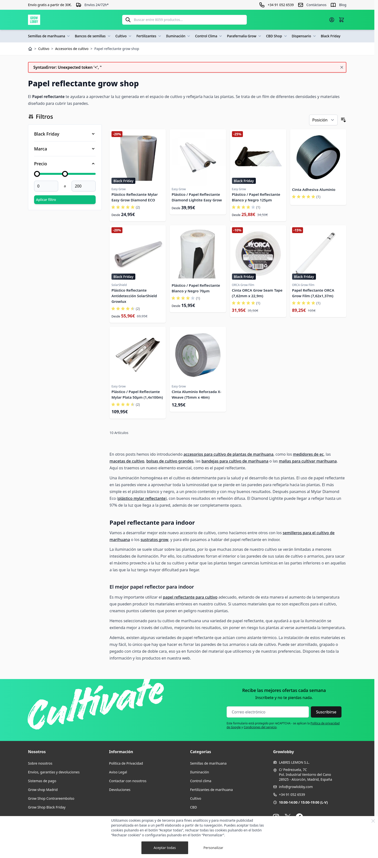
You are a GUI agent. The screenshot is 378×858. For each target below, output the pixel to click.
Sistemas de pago (42, 781)
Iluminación (178, 36)
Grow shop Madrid (43, 789)
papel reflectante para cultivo (190, 597)
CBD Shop (277, 36)
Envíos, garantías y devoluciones (54, 772)
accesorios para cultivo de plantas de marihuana (228, 454)
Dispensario (304, 36)
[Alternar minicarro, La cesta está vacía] (341, 20)
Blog (342, 4)
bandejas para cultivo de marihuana (235, 461)
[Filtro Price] (65, 163)
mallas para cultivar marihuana (308, 461)
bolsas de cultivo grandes (170, 461)
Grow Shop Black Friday (46, 807)
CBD (193, 807)
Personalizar (213, 847)
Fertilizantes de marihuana (211, 789)
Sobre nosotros (40, 763)
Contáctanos (316, 4)
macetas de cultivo (127, 461)
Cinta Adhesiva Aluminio (313, 189)
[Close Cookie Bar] (373, 821)
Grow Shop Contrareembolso (51, 798)
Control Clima (209, 36)
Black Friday (330, 36)
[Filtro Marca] (65, 148)
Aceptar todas (165, 847)
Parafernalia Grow (244, 36)
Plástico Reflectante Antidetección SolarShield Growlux (134, 296)
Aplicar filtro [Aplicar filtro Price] (46, 199)
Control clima (200, 781)
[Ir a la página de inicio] (34, 20)
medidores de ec (308, 454)
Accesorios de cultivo (71, 48)
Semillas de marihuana (49, 36)
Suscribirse (326, 712)
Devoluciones (119, 789)
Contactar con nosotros (127, 781)
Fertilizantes (149, 36)
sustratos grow (154, 539)
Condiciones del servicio (260, 727)
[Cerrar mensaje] (342, 67)
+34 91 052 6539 (292, 794)
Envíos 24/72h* (96, 4)
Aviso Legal (118, 772)
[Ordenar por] (323, 120)
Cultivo (124, 36)
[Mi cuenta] (332, 20)
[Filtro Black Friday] (65, 133)
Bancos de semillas (93, 36)
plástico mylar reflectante (142, 498)
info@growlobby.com (296, 786)
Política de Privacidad (126, 763)
